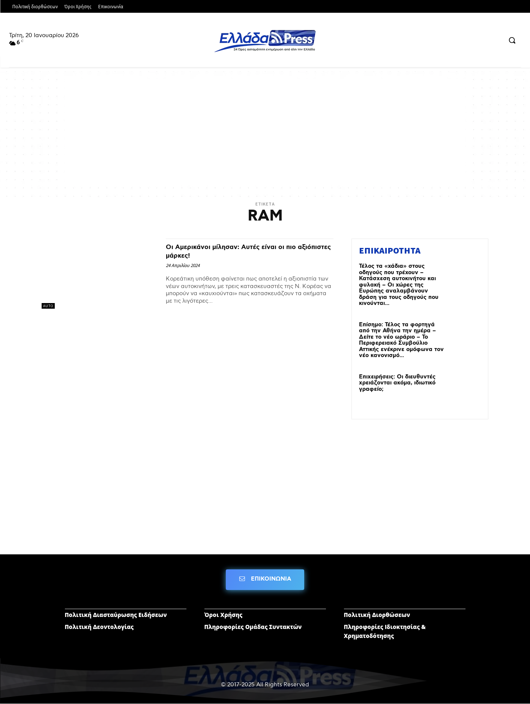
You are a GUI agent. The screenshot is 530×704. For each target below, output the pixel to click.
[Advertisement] (265, 131)
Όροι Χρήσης (223, 614)
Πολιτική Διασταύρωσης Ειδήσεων (116, 614)
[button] (512, 40)
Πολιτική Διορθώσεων (377, 614)
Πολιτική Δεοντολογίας (99, 626)
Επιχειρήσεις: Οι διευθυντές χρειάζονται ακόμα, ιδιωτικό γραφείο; (397, 383)
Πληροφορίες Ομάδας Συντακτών (253, 626)
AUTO (48, 305)
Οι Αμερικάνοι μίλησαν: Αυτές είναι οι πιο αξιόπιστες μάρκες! (244, 251)
